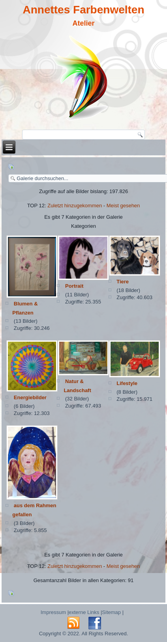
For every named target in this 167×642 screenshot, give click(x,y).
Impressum (53, 612)
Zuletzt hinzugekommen (74, 205)
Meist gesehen (123, 205)
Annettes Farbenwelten (83, 10)
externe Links (84, 612)
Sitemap (111, 612)
